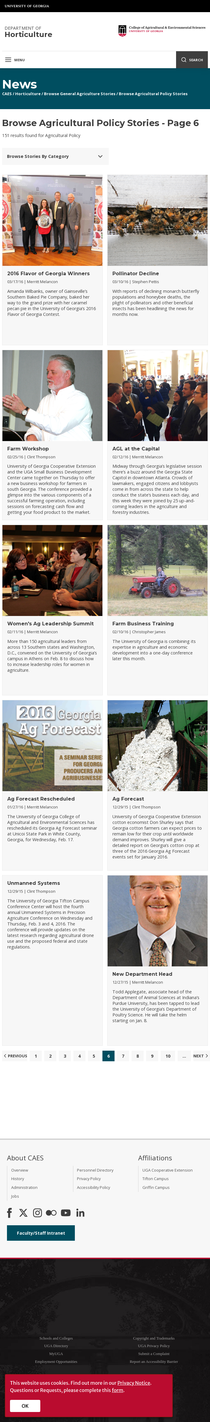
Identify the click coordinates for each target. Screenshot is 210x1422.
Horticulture (28, 93)
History (17, 1178)
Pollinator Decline (135, 273)
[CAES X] (24, 1213)
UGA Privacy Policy (154, 1346)
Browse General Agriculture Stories (79, 93)
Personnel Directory (95, 1170)
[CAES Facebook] (9, 1213)
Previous (14, 1055)
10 (167, 1056)
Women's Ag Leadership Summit (50, 624)
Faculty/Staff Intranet (41, 1233)
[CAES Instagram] (37, 1213)
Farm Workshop (28, 449)
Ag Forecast (128, 799)
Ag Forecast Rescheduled (41, 799)
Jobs (15, 1196)
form (117, 1390)
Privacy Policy (89, 1178)
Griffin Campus (156, 1187)
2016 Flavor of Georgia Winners (48, 273)
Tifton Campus (155, 1178)
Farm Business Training (143, 624)
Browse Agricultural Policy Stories (153, 93)
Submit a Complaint (153, 1354)
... (184, 1056)
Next (201, 1055)
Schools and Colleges (56, 1338)
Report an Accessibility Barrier (154, 1362)
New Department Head (142, 974)
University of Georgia (27, 6)
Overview (19, 1170)
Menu (15, 59)
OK (25, 1406)
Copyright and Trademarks (154, 1338)
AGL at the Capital (136, 449)
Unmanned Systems (33, 883)
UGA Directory (56, 1346)
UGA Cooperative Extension (167, 1170)
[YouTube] (65, 1213)
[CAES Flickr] (51, 1213)
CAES (7, 93)
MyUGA (56, 1354)
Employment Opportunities (56, 1362)
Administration (24, 1187)
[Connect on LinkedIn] (80, 1213)
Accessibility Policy (93, 1187)
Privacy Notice (133, 1383)
